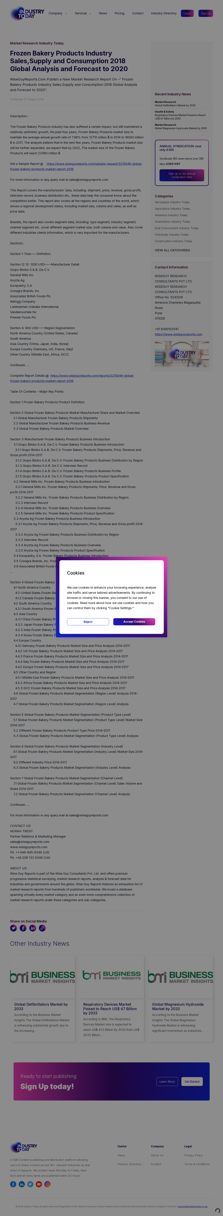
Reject (88, 621)
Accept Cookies (134, 621)
